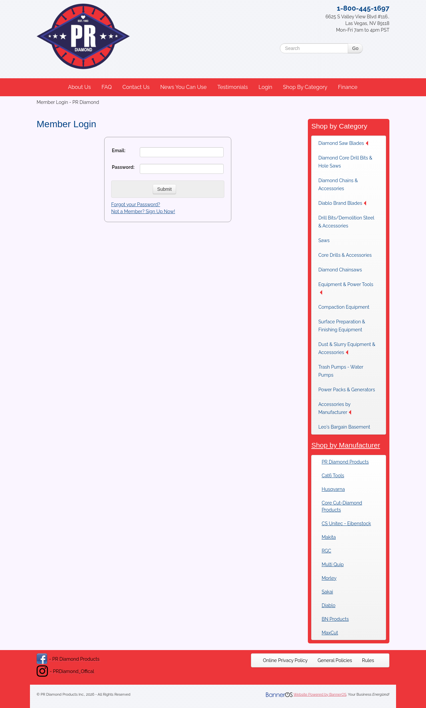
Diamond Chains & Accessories (338, 184)
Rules (368, 660)
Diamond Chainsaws (340, 269)
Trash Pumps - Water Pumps (340, 371)
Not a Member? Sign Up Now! (143, 211)
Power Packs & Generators (346, 389)
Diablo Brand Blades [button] (342, 203)
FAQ (107, 87)
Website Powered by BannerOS (320, 694)
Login (265, 87)
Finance (347, 87)
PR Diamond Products (345, 462)
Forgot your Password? (135, 204)
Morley (328, 578)
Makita (328, 537)
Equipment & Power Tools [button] (345, 288)
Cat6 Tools (332, 475)
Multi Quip (332, 564)
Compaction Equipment (343, 307)
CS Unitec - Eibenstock (346, 523)
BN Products (335, 619)
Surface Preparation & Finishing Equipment (341, 325)
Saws (323, 240)
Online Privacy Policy (285, 660)
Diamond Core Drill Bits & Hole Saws (345, 162)
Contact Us (136, 87)
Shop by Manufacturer (345, 445)
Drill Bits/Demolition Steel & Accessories (346, 221)
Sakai (327, 591)
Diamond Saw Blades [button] (343, 143)
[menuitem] (80, 87)
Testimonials (232, 87)
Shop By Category (305, 87)
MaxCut (329, 632)
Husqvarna (333, 489)
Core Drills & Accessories (344, 255)
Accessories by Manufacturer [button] (334, 408)
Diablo (328, 605)
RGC (326, 550)
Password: (123, 167)
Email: (118, 150)
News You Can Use (183, 87)
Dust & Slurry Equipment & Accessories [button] (346, 348)
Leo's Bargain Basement (344, 427)
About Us (79, 87)
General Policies (335, 660)
